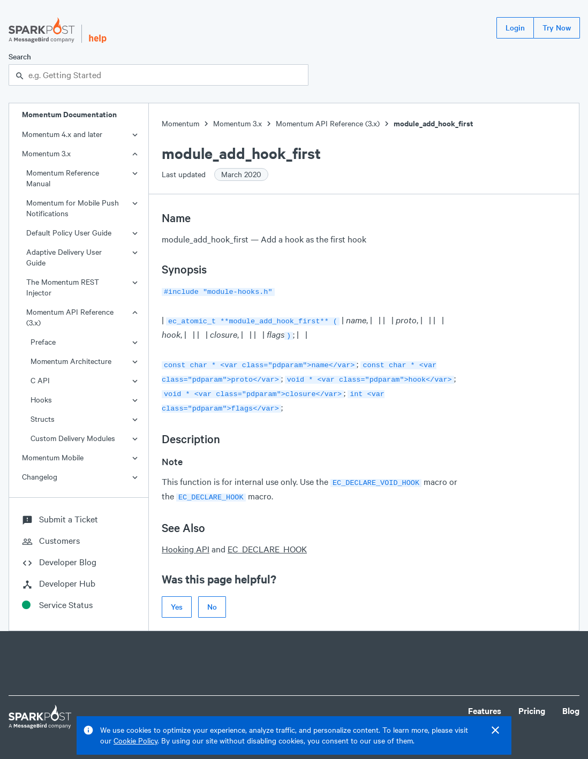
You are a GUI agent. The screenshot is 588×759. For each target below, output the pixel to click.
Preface (43, 342)
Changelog (39, 477)
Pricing (531, 706)
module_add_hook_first (433, 123)
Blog (570, 706)
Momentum (180, 123)
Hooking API (185, 539)
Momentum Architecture (71, 361)
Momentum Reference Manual (62, 178)
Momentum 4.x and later (62, 134)
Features (484, 706)
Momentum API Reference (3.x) (70, 317)
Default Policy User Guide (68, 232)
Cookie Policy (135, 740)
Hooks (41, 399)
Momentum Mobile (53, 457)
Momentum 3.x (46, 153)
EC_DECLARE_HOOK (267, 539)
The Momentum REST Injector (62, 287)
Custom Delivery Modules (73, 438)
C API (40, 380)
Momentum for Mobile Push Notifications (72, 208)
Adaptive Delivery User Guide (64, 257)
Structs (43, 419)
